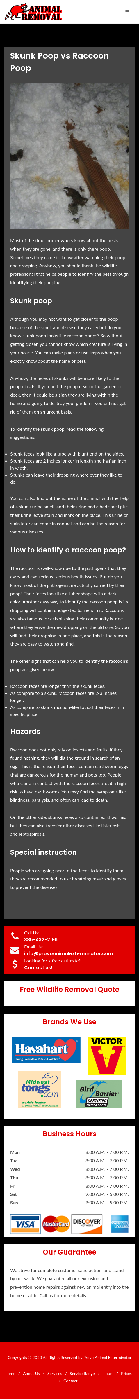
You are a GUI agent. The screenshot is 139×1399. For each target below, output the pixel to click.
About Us (31, 1373)
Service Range (82, 1373)
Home (9, 1373)
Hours (107, 1373)
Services (54, 1373)
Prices (126, 1373)
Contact (70, 1380)
